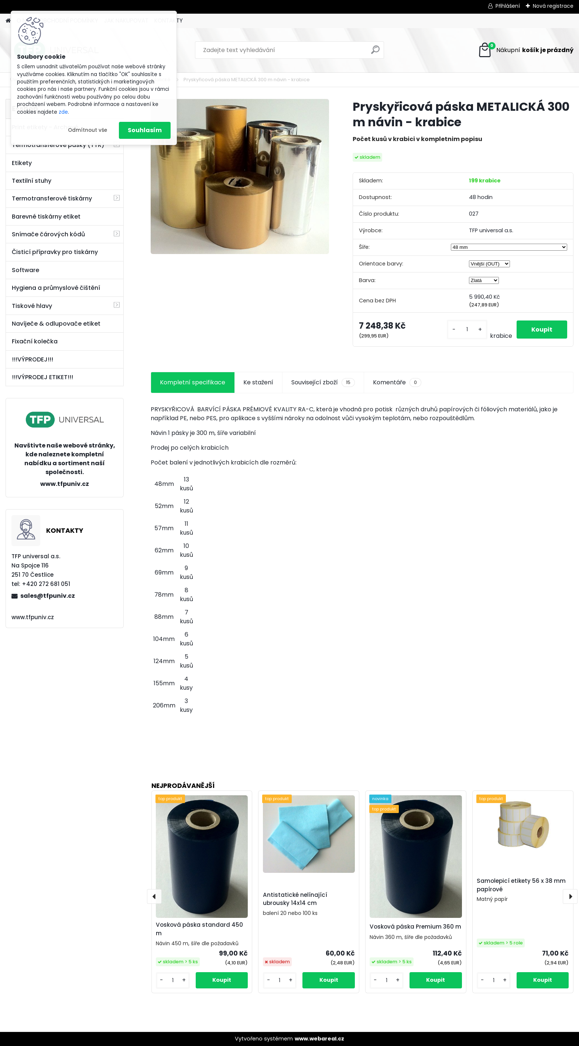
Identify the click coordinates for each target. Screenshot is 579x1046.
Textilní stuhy (31, 180)
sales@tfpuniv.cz (47, 595)
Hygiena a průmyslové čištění (56, 288)
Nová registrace (553, 6)
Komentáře (397, 382)
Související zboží (323, 382)
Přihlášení (508, 6)
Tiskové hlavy (32, 306)
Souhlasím (145, 130)
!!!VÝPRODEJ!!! (32, 359)
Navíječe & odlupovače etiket (56, 323)
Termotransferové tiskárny (52, 198)
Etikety (22, 163)
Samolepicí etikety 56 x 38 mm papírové (521, 885)
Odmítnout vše (87, 130)
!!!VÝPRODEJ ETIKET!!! (42, 377)
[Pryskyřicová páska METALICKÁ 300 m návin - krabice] (240, 176)
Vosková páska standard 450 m (199, 929)
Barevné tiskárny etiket (46, 216)
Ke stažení (258, 382)
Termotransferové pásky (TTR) (58, 145)
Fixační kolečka (35, 341)
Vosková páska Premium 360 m (415, 926)
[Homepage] (8, 21)
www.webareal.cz (319, 1038)
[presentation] (154, 896)
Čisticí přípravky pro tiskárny (55, 252)
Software (25, 270)
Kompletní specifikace (192, 382)
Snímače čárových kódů (48, 234)
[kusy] (467, 329)
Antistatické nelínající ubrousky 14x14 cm (295, 899)
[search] (375, 52)
